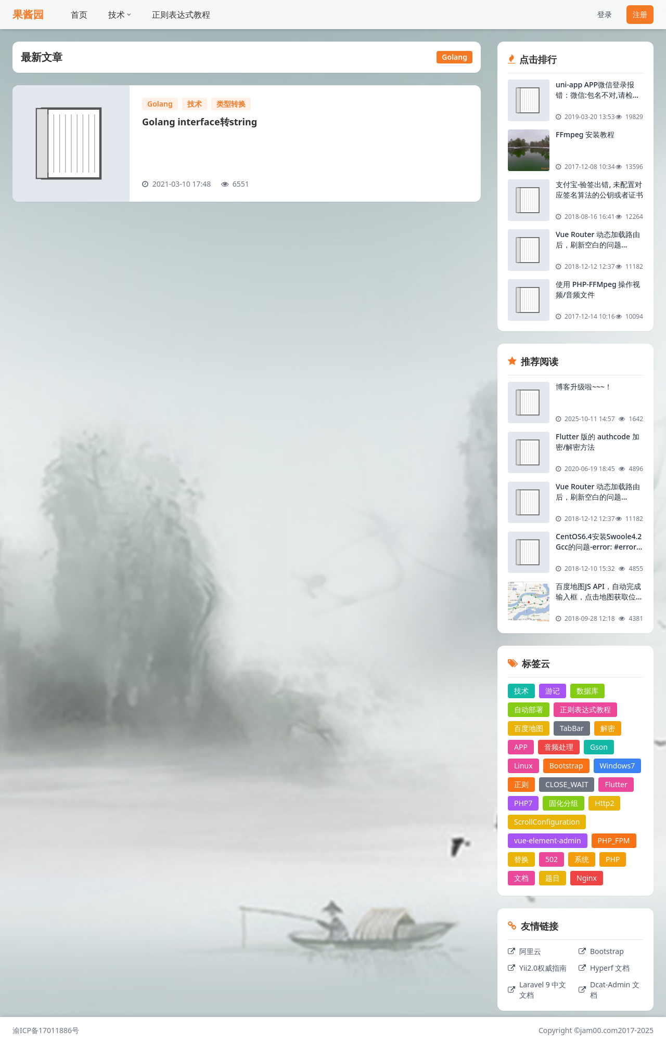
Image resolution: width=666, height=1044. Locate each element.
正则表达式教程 (181, 14)
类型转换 (231, 104)
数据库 (587, 691)
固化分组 (563, 803)
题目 (552, 878)
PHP (613, 859)
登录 (604, 14)
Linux (523, 766)
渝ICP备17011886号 (45, 1030)
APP (521, 747)
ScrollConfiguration (547, 822)
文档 (521, 878)
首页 (79, 14)
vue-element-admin (547, 840)
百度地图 (528, 728)
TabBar (572, 728)
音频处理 (558, 747)
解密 (607, 728)
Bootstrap (566, 766)
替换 (521, 859)
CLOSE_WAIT (566, 784)
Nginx (587, 878)
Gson (599, 747)
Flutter (616, 784)
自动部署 (528, 709)
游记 (552, 691)
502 (551, 859)
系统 (581, 859)
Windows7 (617, 766)
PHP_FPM (614, 840)
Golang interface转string (199, 121)
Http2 (604, 803)
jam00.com (599, 1030)
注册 (640, 14)
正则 (521, 784)
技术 (119, 14)
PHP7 (523, 803)
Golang (160, 104)
